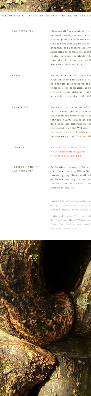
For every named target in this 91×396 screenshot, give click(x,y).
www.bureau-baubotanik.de (68, 147)
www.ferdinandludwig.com (67, 151)
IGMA (86, 79)
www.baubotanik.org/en (65, 155)
